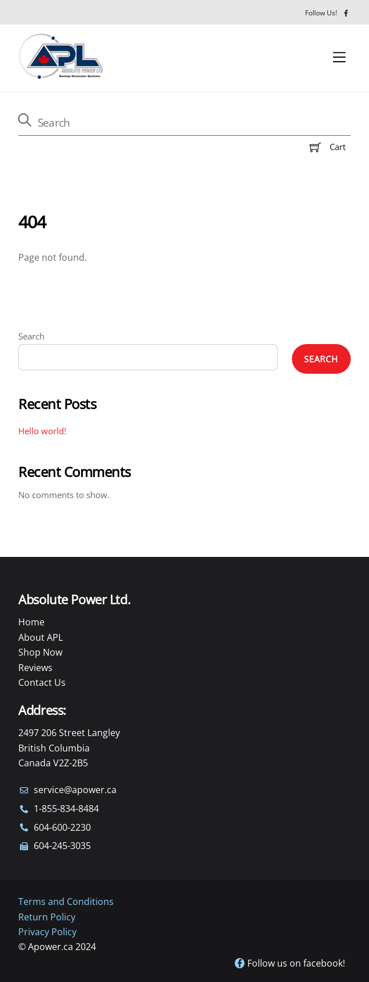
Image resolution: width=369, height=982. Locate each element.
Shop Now (40, 652)
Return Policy (46, 917)
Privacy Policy (47, 932)
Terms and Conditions (66, 901)
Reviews (35, 667)
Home (31, 622)
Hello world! (42, 431)
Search (31, 336)
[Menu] (339, 57)
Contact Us (42, 682)
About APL (40, 637)
